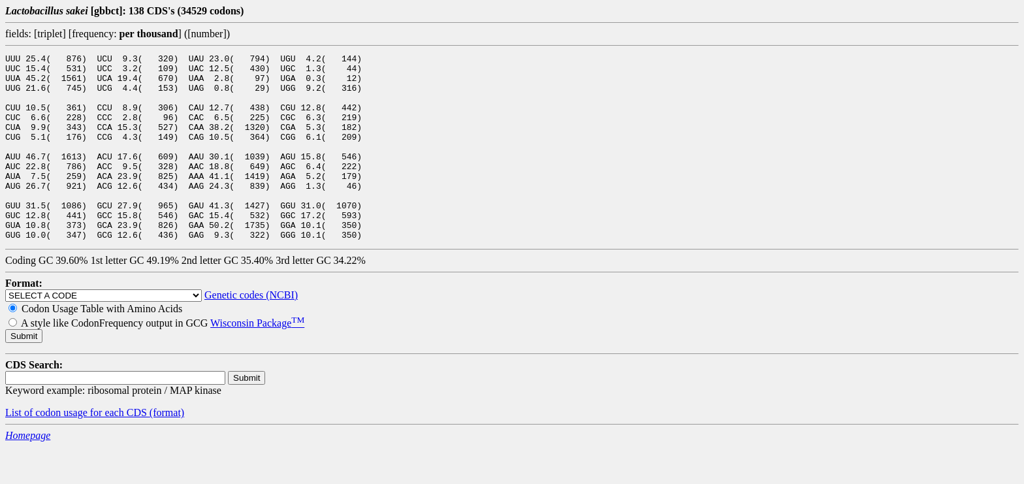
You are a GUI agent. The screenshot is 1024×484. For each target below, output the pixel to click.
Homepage (27, 472)
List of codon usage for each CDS (77, 449)
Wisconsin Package (257, 360)
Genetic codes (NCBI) (251, 332)
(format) (167, 449)
